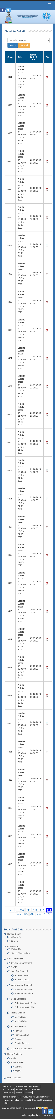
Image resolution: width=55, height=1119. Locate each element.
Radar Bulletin (17, 1062)
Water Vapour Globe (24, 993)
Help (5, 1103)
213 (42, 910)
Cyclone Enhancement (21, 963)
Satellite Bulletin (18, 1026)
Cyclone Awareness (18, 1086)
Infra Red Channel (19, 971)
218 (39, 913)
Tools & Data (8, 1089)
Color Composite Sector (26, 1003)
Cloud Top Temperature (21, 1048)
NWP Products (14, 1077)
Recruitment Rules (32, 1089)
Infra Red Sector (22, 975)
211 (28, 910)
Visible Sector (21, 1017)
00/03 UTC (16, 937)
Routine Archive (22, 1035)
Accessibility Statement (31, 1100)
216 (26, 913)
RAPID (14, 967)
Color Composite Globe (25, 1007)
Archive (18, 1071)
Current (18, 1067)
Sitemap (19, 1092)
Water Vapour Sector (24, 989)
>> (49, 913)
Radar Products (14, 1054)
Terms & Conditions (11, 1097)
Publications (34, 1086)
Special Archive (22, 1043)
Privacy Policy (28, 1097)
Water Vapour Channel (21, 985)
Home (5, 1086)
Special (18, 1039)
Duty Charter (8, 1092)
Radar (14, 1058)
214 (49, 910)
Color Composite (18, 999)
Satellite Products (15, 959)
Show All (24, 45)
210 (22, 910)
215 (19, 913)
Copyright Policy (42, 1097)
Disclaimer (47, 1100)
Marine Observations (20, 953)
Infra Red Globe (22, 979)
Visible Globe (21, 1021)
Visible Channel (18, 1013)
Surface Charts (14, 934)
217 (32, 913)
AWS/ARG (16, 949)
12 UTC (14, 941)
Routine (18, 1031)
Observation (12, 946)
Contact (28, 1092)
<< (11, 910)
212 (35, 910)
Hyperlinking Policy (11, 1100)
